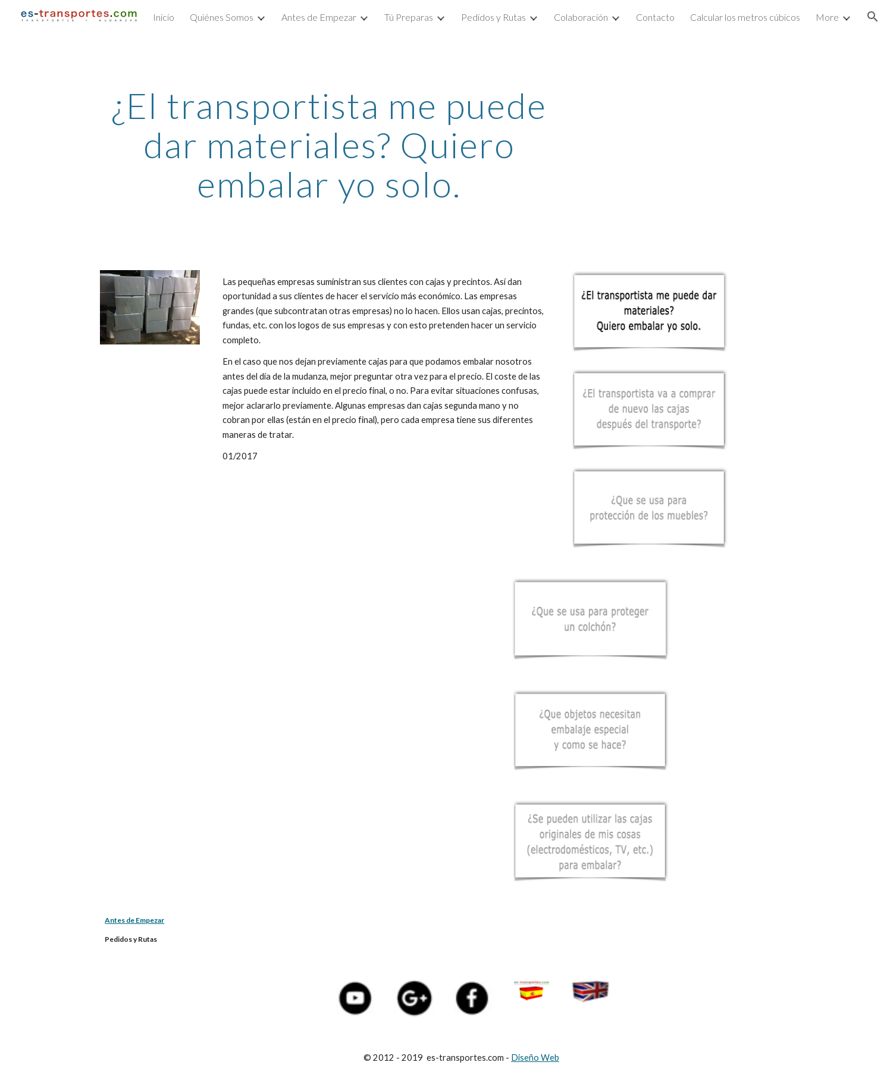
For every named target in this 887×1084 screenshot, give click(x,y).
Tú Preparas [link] (408, 17)
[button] (872, 16)
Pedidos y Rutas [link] (493, 17)
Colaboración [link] (581, 17)
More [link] (827, 17)
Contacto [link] (655, 17)
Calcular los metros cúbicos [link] (745, 17)
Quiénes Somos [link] (221, 17)
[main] (329, 144)
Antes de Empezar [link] (318, 17)
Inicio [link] (163, 17)
